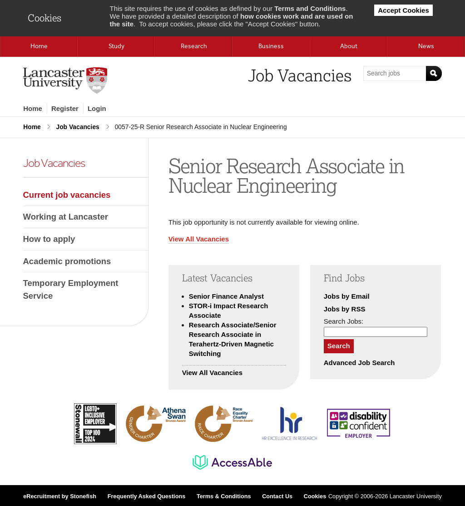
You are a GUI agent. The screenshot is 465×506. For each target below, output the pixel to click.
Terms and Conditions (310, 8)
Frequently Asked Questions (147, 496)
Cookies (315, 496)
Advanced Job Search (359, 362)
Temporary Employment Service (71, 289)
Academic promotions (67, 261)
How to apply (49, 239)
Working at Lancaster (65, 216)
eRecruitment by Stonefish (59, 496)
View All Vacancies (198, 239)
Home (32, 108)
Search (338, 346)
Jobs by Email (347, 296)
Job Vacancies (77, 126)
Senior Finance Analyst (226, 296)
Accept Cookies (403, 10)
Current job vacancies (67, 195)
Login (97, 108)
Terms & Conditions (224, 496)
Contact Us (277, 496)
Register (65, 108)
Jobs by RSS (345, 309)
